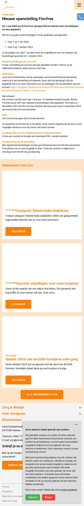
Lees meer (18, 231)
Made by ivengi (9, 501)
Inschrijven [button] (16, 465)
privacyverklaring (68, 489)
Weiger (48, 497)
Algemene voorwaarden (13, 496)
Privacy (5, 486)
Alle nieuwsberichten (42, 394)
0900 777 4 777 (21, 436)
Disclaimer (7, 491)
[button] (79, 5)
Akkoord (32, 497)
